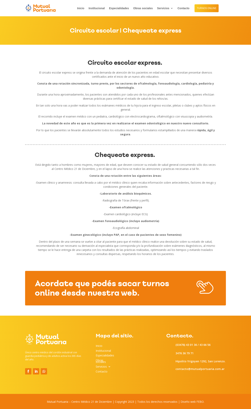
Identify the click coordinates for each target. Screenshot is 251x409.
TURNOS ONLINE (206, 8)
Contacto (183, 8)
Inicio (80, 8)
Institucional (97, 8)
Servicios (163, 8)
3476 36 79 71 (185, 353)
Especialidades (119, 8)
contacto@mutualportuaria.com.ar (200, 369)
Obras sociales (143, 8)
